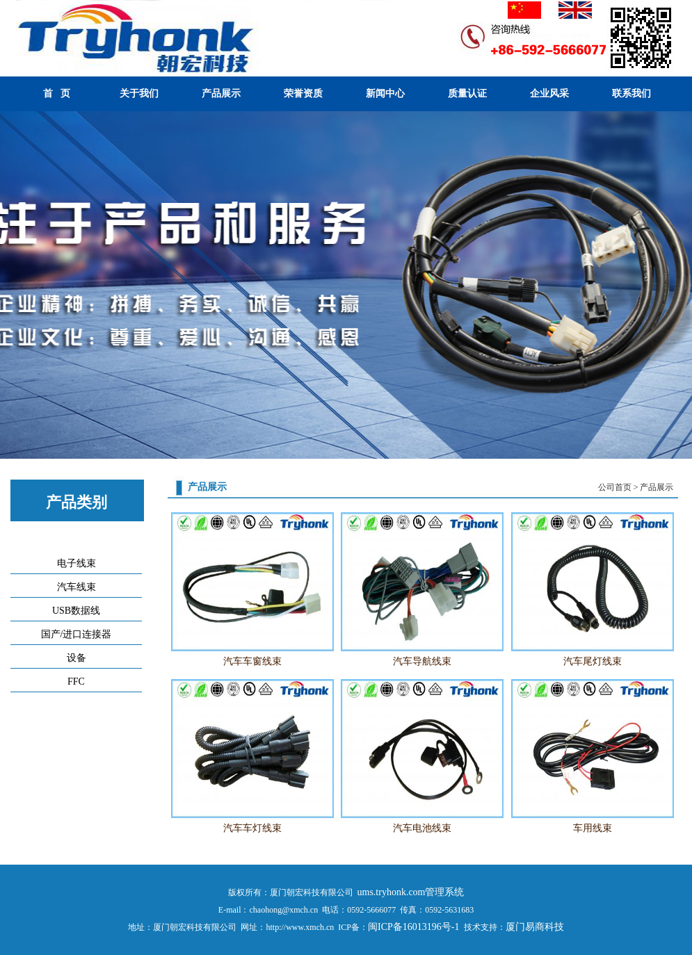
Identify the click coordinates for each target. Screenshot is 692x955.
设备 (76, 658)
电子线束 (76, 563)
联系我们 (631, 93)
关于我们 (139, 93)
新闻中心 (385, 93)
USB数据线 (76, 610)
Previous (13, 287)
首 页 (56, 93)
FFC (76, 681)
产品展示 (221, 93)
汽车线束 (76, 587)
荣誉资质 (303, 93)
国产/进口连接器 (76, 634)
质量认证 (467, 93)
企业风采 (549, 93)
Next (679, 287)
